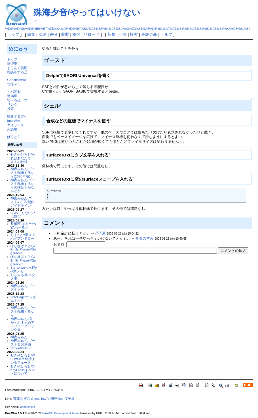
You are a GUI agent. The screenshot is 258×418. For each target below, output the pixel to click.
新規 (111, 34)
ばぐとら (14, 137)
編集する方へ (17, 116)
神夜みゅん (19, 337)
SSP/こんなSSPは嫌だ (22, 214)
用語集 (12, 129)
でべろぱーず (17, 100)
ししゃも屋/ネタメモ (22, 276)
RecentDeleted (21, 348)
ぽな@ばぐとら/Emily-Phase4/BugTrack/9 (23, 249)
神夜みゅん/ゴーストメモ (22, 287)
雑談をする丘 (17, 72)
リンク (12, 104)
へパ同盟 (14, 91)
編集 (31, 34)
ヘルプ (166, 34)
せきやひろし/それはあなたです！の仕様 (22, 158)
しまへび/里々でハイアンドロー (22, 236)
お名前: (59, 244)
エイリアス (15, 125)
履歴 (65, 34)
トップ (13, 34)
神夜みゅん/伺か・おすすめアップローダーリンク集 (22, 324)
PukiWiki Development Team (60, 413)
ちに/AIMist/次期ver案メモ (23, 269)
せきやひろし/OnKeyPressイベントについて (23, 369)
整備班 (12, 96)
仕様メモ (14, 84)
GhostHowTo (16, 79)
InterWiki (13, 120)
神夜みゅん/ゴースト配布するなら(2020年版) (22, 172)
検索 (134, 34)
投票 (10, 108)
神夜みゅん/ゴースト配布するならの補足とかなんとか (22, 185)
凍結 (42, 34)
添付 (76, 34)
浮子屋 (100, 233)
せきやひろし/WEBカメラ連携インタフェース (22, 358)
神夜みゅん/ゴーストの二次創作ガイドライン (22, 201)
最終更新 (149, 34)
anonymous (27, 407)
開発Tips (56, 398)
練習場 (12, 63)
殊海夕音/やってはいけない (86, 12)
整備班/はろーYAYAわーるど (23, 225)
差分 (54, 34)
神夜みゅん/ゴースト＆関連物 (22, 342)
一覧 (123, 34)
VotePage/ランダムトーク (23, 298)
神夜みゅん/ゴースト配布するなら (22, 311)
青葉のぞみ (144, 238)
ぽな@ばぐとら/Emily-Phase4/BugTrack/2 (23, 260)
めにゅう (18, 49)
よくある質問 (17, 68)
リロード (92, 34)
